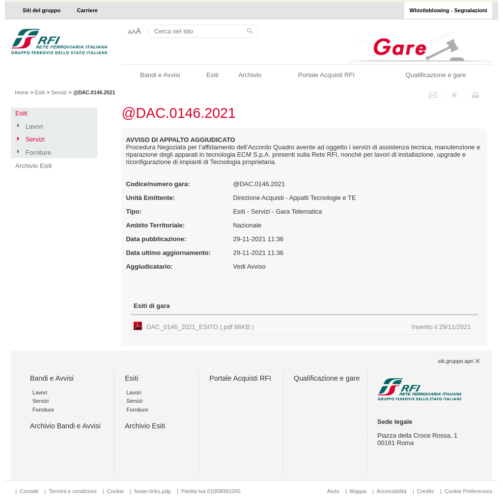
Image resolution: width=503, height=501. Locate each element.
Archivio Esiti (33, 165)
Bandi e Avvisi (160, 75)
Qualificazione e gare (435, 75)
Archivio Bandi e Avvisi (65, 426)
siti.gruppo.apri (456, 361)
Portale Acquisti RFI (326, 75)
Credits (425, 491)
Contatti (29, 491)
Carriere (87, 10)
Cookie (115, 491)
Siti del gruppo (41, 10)
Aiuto (333, 491)
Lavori (34, 126)
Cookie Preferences (468, 491)
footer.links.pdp (152, 491)
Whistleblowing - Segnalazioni (448, 10)
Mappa (358, 491)
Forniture (38, 152)
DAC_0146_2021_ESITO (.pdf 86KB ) (308, 327)
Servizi (59, 92)
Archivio (249, 75)
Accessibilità (392, 491)
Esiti (212, 75)
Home (21, 92)
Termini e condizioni (72, 491)
